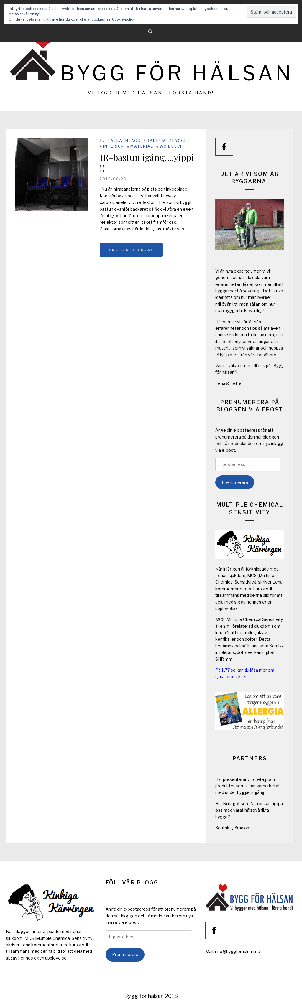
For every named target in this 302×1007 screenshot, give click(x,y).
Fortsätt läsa (131, 250)
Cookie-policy (123, 19)
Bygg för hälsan (177, 73)
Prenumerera (235, 482)
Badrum (156, 141)
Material (141, 146)
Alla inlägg (126, 141)
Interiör (113, 146)
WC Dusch (171, 146)
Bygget (181, 141)
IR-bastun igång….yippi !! (147, 162)
